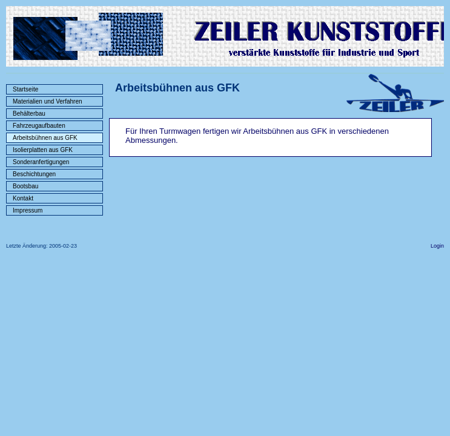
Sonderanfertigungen (41, 162)
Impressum (27, 210)
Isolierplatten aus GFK (43, 150)
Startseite (25, 89)
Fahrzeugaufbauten (39, 125)
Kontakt (23, 198)
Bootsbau (25, 186)
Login (437, 246)
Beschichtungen (34, 174)
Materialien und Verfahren (47, 101)
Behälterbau (29, 113)
